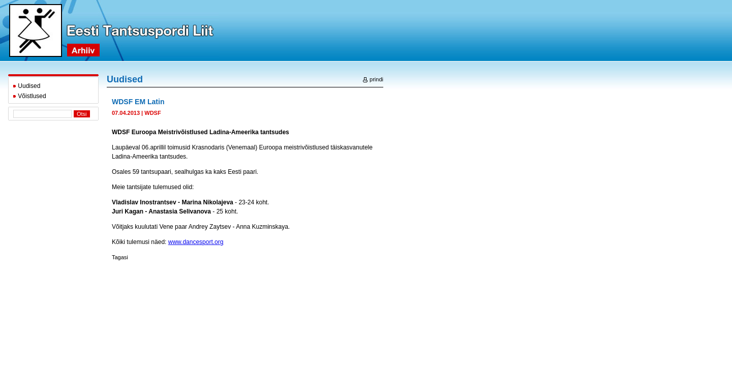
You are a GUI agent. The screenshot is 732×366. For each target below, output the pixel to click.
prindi (373, 79)
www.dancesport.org (196, 242)
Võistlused (29, 96)
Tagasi (120, 257)
